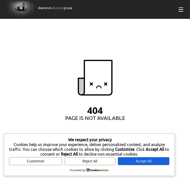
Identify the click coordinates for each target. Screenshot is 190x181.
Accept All (143, 161)
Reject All (90, 161)
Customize (35, 161)
